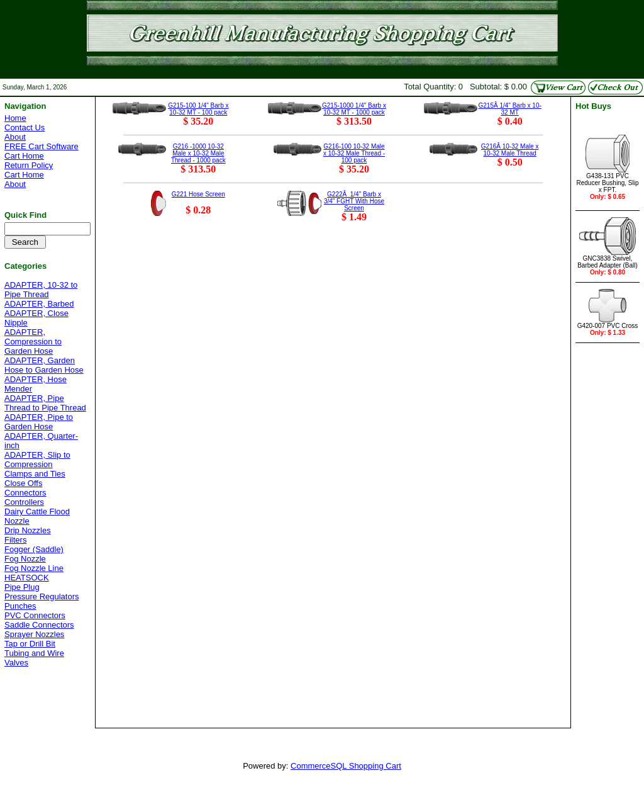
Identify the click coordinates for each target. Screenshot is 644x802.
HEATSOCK (26, 577)
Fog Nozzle (25, 558)
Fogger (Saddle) (34, 549)
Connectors (25, 492)
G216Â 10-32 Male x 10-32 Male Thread (510, 150)
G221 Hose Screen (198, 194)
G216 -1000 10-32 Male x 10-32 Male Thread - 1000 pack (198, 153)
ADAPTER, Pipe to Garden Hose (38, 421)
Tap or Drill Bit (29, 643)
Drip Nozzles (27, 530)
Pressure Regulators (41, 596)
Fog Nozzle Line (34, 568)
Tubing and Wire (34, 653)
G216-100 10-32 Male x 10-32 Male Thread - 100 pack (354, 153)
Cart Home (24, 156)
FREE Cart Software (41, 146)
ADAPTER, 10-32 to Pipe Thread (40, 289)
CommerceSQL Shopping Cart (346, 766)
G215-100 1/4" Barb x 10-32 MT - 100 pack (198, 109)
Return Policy (28, 165)
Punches (20, 606)
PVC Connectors (34, 615)
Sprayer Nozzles (34, 634)
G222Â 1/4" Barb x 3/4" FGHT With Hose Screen (354, 201)
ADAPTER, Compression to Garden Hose (33, 341)
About (15, 137)
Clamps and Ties (34, 473)
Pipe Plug (22, 587)
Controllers (24, 502)
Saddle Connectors (39, 625)
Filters (15, 540)
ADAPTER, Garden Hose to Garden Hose (44, 365)
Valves (16, 662)
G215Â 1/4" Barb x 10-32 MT (510, 109)
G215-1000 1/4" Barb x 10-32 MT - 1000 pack (354, 109)
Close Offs (23, 483)
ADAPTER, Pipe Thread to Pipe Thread (45, 402)
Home (15, 118)
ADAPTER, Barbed (39, 303)
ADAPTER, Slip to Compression (37, 459)
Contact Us (24, 127)
